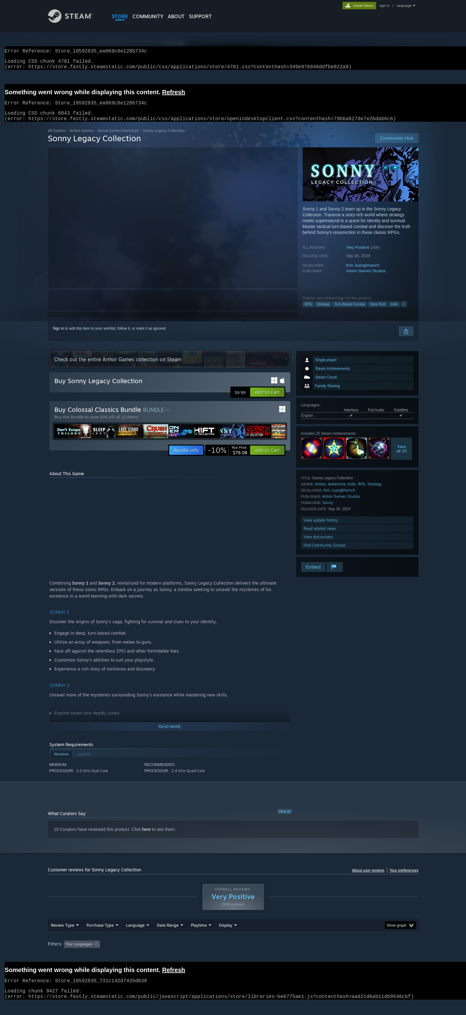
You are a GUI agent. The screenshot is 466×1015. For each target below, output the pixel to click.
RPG (308, 311)
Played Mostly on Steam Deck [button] (233, 956)
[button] (267, 399)
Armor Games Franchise (118, 138)
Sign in (58, 336)
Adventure (337, 491)
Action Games (81, 138)
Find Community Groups (325, 552)
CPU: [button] (316, 956)
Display (225, 936)
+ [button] (404, 311)
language (404, 5)
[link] (227, 458)
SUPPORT (200, 16)
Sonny (327, 510)
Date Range (167, 936)
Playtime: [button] (188, 956)
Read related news (320, 536)
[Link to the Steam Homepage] (75, 21)
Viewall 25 (402, 456)
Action (320, 491)
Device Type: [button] (364, 956)
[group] (233, 956)
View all (285, 819)
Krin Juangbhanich (363, 272)
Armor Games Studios (366, 278)
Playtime (199, 936)
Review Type (62, 936)
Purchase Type (100, 936)
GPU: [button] (337, 956)
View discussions (318, 544)
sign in (384, 5)
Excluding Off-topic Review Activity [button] (141, 956)
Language (135, 936)
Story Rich (378, 311)
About (176, 16)
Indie (394, 311)
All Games (56, 138)
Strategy (323, 311)
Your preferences (404, 877)
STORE (120, 16)
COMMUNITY (147, 16)
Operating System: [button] (285, 956)
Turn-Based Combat (349, 311)
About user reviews (368, 877)
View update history (321, 527)
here (146, 836)
